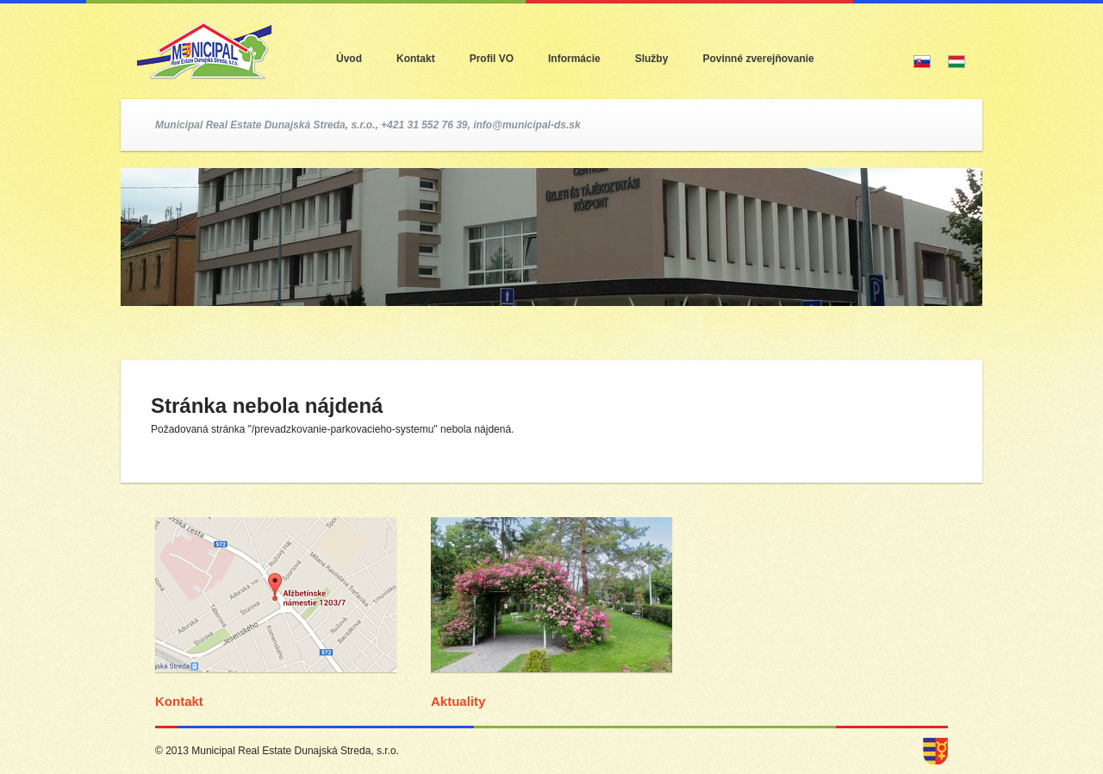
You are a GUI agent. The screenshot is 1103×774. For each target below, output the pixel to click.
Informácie (574, 59)
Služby (652, 59)
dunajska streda (935, 751)
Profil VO (492, 59)
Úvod (349, 59)
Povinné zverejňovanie (757, 59)
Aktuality (458, 701)
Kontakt (415, 59)
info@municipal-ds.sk (526, 125)
